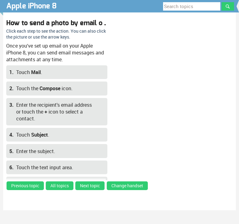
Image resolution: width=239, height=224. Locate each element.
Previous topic (25, 186)
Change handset (127, 186)
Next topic (90, 186)
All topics (59, 186)
